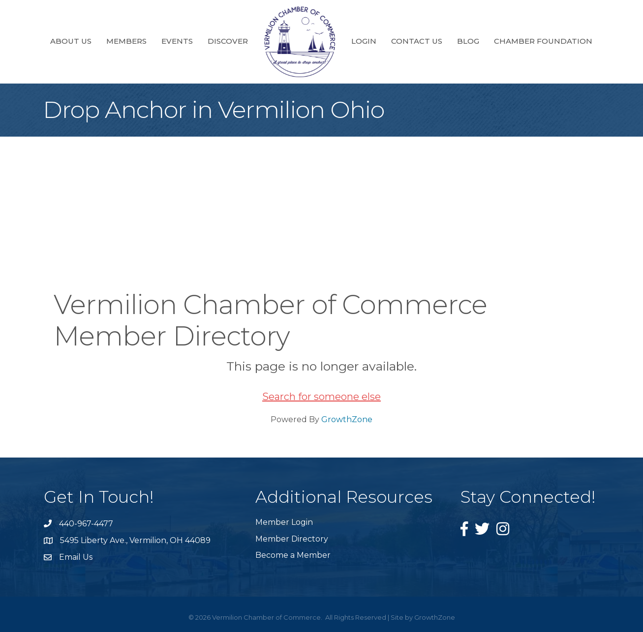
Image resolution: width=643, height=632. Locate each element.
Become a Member (293, 555)
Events (177, 41)
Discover (228, 41)
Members (126, 41)
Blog (468, 41)
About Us (71, 41)
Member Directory (291, 539)
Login (363, 41)
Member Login (284, 522)
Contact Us (416, 41)
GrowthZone (346, 419)
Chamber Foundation (543, 41)
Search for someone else (321, 396)
